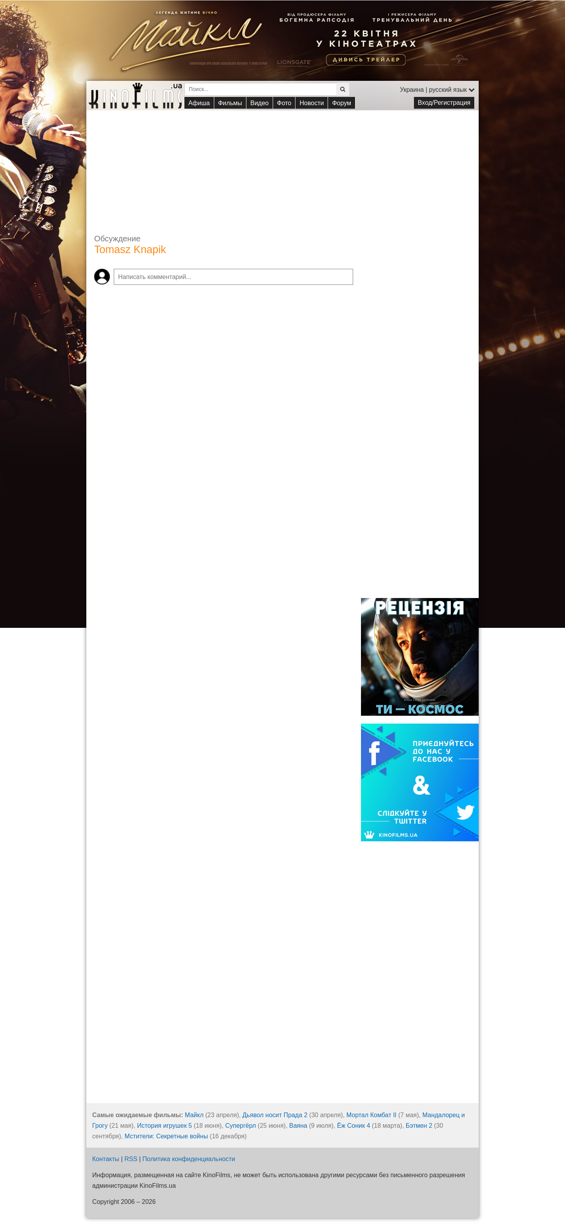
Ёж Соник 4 (353, 1125)
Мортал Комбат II (371, 1115)
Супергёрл (240, 1125)
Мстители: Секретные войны (166, 1136)
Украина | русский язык (437, 89)
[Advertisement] (282, 165)
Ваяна (298, 1125)
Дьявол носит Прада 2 (275, 1115)
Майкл (194, 1115)
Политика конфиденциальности (188, 1159)
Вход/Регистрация (444, 102)
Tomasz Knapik (130, 249)
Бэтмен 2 (419, 1125)
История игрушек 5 (164, 1125)
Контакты (105, 1159)
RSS (130, 1159)
